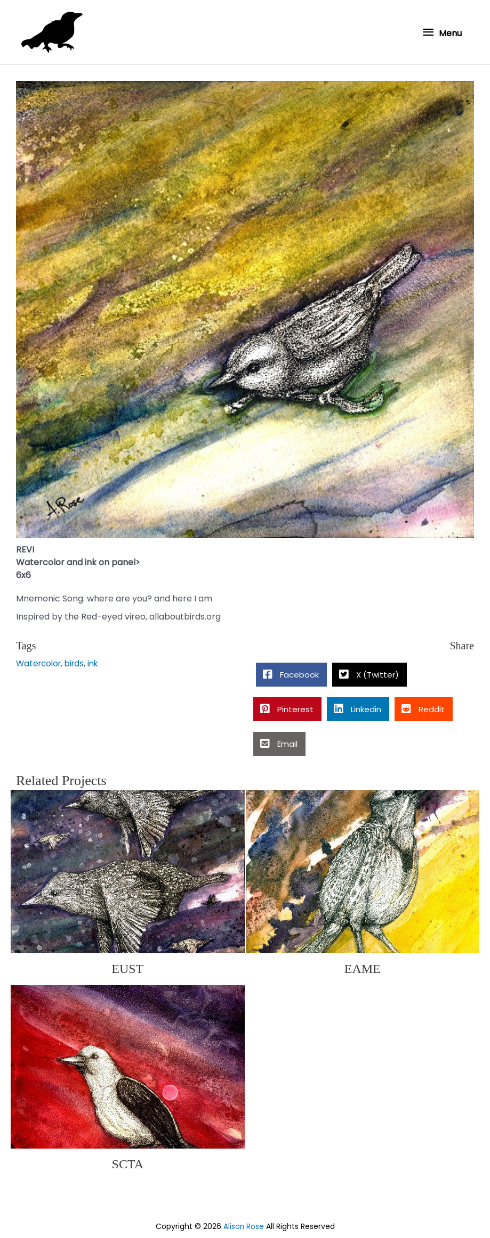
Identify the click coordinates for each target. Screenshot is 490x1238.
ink (99, 661)
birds (78, 661)
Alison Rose (243, 1223)
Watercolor (40, 661)
